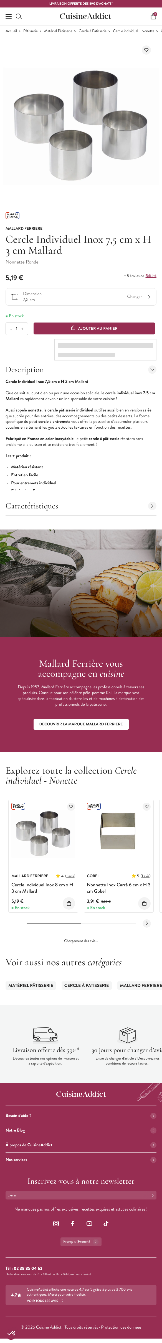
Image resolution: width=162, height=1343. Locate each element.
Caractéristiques (81, 506)
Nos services (81, 1160)
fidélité (151, 275)
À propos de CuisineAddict (81, 1145)
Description (81, 369)
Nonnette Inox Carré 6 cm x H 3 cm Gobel (119, 888)
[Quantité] (16, 329)
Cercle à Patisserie (93, 31)
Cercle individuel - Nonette (133, 31)
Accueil (11, 31)
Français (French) (81, 1242)
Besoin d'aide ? (81, 1115)
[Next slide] (147, 923)
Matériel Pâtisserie (58, 31)
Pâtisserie (30, 31)
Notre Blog (81, 1130)
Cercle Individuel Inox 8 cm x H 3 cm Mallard (42, 888)
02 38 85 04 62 (28, 1268)
